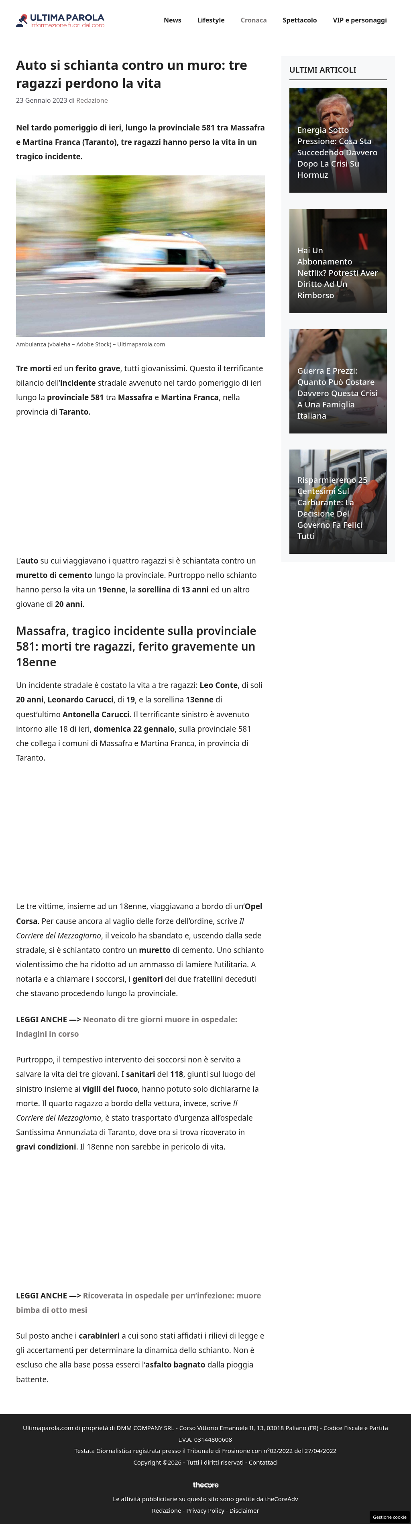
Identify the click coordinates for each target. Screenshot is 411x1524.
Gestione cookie (390, 1517)
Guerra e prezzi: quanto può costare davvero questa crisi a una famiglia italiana (337, 393)
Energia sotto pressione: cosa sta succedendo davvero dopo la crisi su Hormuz (337, 152)
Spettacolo (300, 20)
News (172, 20)
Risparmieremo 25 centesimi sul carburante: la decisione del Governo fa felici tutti (332, 507)
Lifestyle (211, 20)
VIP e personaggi (360, 20)
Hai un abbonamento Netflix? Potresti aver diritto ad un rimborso (337, 273)
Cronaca (254, 20)
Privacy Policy (205, 1510)
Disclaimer (244, 1510)
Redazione (166, 1510)
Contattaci (263, 1462)
